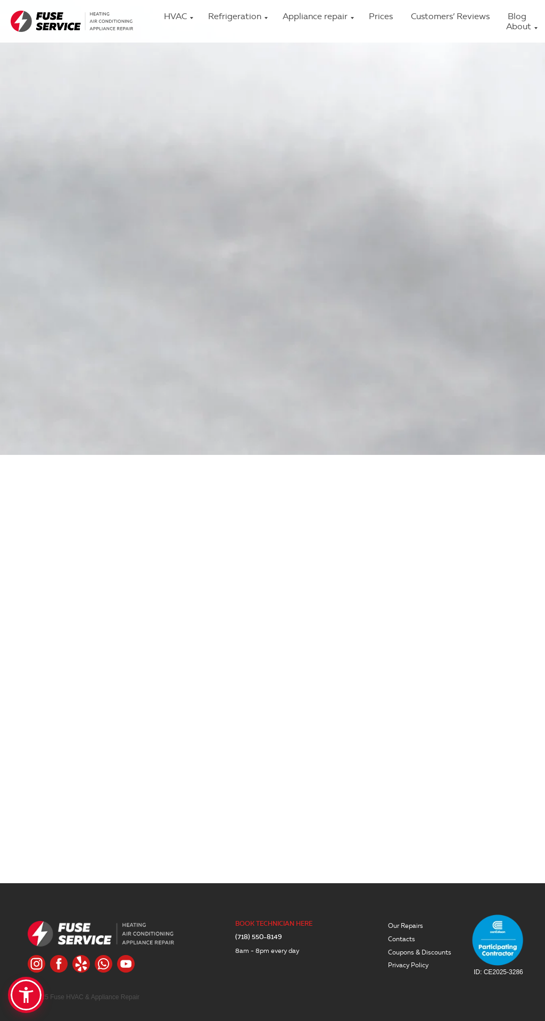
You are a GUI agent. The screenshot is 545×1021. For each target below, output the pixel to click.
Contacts (401, 939)
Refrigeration (234, 16)
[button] (26, 995)
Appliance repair (315, 16)
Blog (517, 16)
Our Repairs (405, 925)
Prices (381, 16)
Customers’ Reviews (450, 16)
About (518, 26)
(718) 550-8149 (258, 937)
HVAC (175, 16)
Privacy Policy (408, 965)
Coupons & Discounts (419, 952)
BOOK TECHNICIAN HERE (273, 924)
